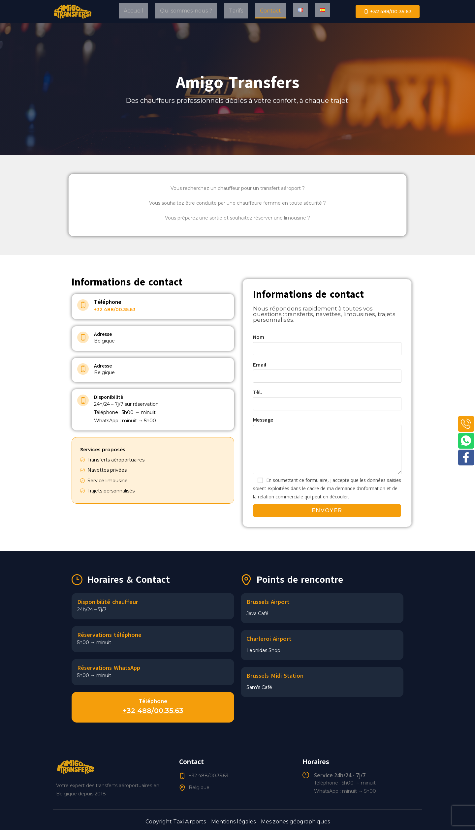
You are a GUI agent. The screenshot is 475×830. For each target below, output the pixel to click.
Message (327, 434)
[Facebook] (466, 459)
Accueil (133, 11)
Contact (270, 11)
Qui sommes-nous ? (186, 11)
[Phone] (466, 424)
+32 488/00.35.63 (115, 309)
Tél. (327, 398)
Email (327, 370)
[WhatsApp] (466, 441)
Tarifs (236, 11)
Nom (327, 343)
